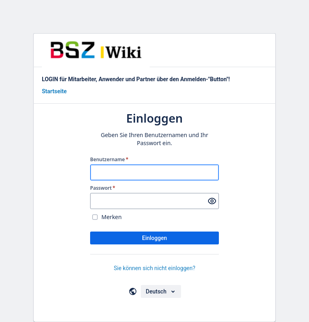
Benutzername (109, 159)
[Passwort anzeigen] (212, 201)
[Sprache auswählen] (161, 291)
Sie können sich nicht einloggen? (155, 268)
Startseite (54, 91)
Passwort (102, 188)
